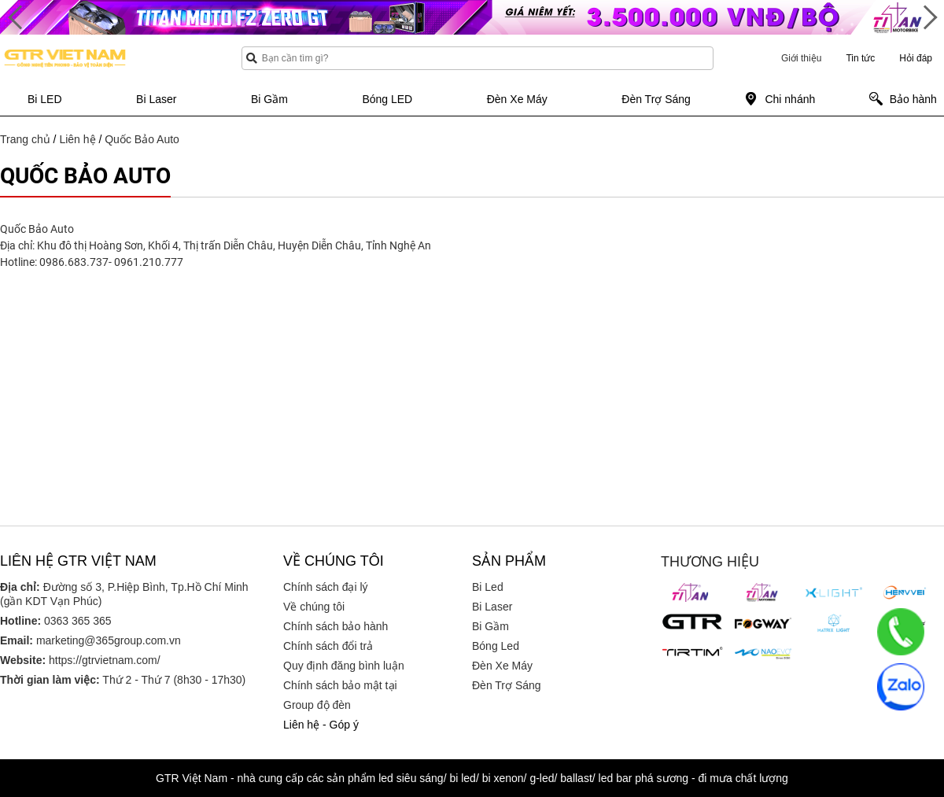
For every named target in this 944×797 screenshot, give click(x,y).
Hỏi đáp (915, 58)
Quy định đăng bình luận (343, 665)
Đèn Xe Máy (502, 665)
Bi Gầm (490, 626)
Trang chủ (25, 139)
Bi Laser (492, 606)
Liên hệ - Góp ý (321, 724)
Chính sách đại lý (325, 587)
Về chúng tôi (314, 606)
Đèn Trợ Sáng (506, 685)
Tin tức (860, 58)
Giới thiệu (801, 58)
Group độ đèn (317, 705)
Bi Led (487, 587)
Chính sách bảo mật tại (340, 685)
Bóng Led (495, 646)
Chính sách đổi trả (328, 646)
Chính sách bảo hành (335, 626)
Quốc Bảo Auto (142, 139)
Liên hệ (77, 139)
